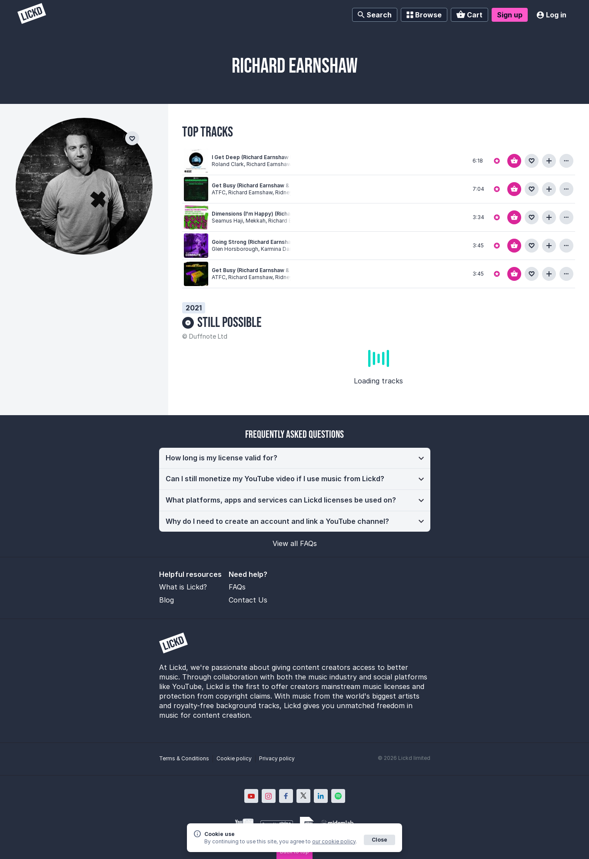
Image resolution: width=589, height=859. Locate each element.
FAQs (237, 587)
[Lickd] (32, 14)
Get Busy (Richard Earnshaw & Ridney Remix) (270, 270)
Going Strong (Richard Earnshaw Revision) (266, 242)
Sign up (509, 14)
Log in (551, 14)
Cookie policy (234, 758)
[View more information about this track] (566, 161)
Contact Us (248, 600)
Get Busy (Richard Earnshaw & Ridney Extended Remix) (283, 185)
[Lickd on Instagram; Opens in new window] (269, 796)
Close (379, 839)
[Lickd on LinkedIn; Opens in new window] (321, 796)
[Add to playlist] (549, 161)
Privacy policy (277, 758)
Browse (424, 14)
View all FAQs (295, 543)
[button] (294, 458)
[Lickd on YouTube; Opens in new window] (251, 796)
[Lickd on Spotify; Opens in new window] (338, 796)
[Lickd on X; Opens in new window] (303, 796)
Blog (166, 600)
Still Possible (229, 322)
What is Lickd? (183, 587)
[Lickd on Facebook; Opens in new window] (286, 796)
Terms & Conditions (184, 758)
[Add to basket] (514, 161)
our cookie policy (334, 841)
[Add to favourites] (532, 161)
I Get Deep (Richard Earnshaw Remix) (260, 157)
